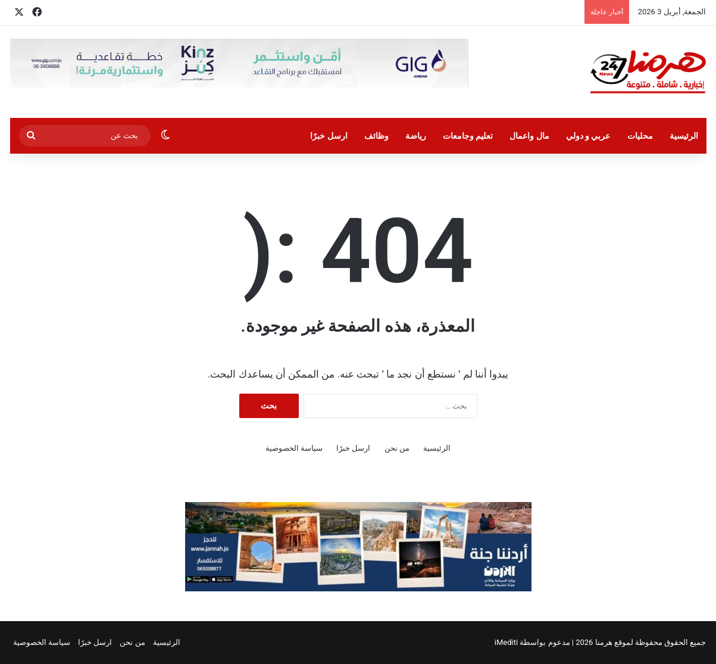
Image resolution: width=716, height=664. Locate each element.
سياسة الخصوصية (294, 448)
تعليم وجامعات (468, 136)
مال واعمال (529, 136)
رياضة (415, 136)
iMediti (506, 642)
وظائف (376, 136)
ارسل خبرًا (328, 136)
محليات (640, 136)
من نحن (396, 448)
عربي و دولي (588, 136)
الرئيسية (684, 136)
